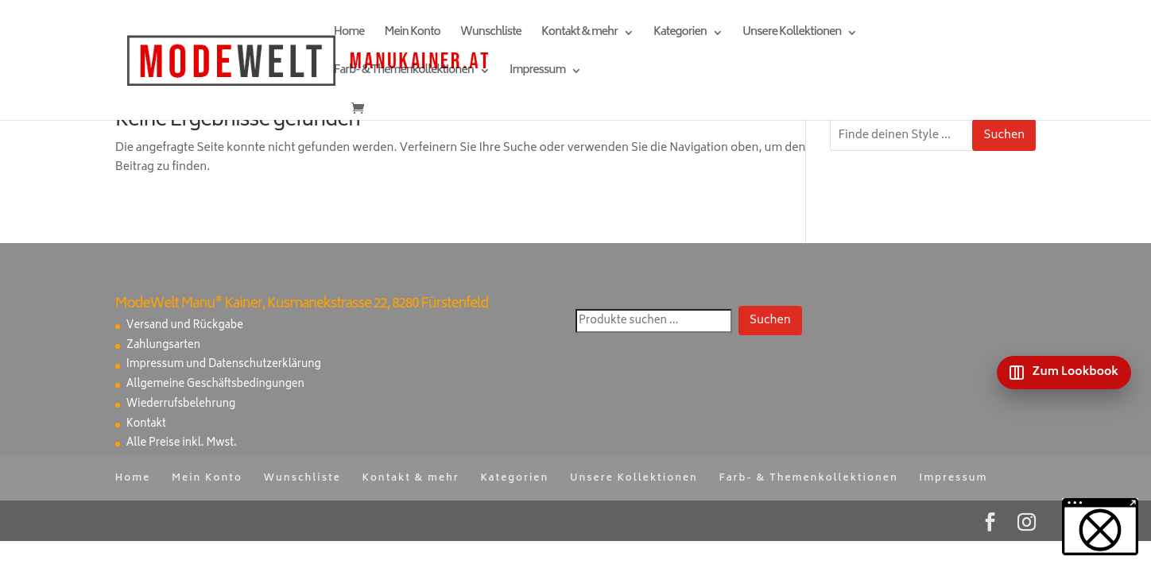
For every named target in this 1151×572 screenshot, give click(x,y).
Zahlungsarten (163, 346)
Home (349, 34)
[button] (1100, 526)
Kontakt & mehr (579, 34)
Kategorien (680, 34)
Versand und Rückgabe (184, 326)
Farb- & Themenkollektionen (404, 72)
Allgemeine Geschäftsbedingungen (215, 385)
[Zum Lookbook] (1064, 372)
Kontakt (146, 424)
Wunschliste (490, 34)
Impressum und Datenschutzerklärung (223, 365)
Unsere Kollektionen (791, 34)
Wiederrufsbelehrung (180, 405)
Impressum (537, 72)
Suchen (1004, 135)
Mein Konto (412, 34)
